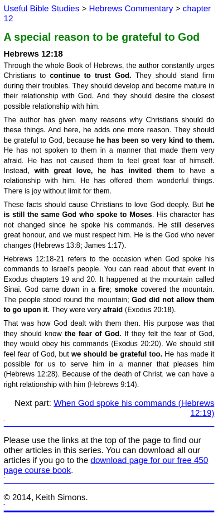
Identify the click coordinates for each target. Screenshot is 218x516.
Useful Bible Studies (41, 8)
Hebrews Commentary (131, 8)
